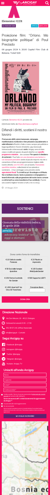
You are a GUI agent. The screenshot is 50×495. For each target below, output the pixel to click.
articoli (35, 26)
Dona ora (25, 299)
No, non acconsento (9, 406)
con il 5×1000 (18, 165)
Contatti (22, 333)
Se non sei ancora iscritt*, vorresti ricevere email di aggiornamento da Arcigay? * (24, 400)
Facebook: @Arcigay (14, 344)
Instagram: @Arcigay (15, 349)
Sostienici (25, 209)
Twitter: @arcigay (13, 354)
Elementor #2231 (15, 120)
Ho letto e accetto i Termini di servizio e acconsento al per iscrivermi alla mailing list (24, 395)
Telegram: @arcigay (14, 359)
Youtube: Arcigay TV (14, 364)
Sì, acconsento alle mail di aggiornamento (15, 404)
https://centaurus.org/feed (28, 124)
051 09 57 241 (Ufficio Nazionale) (19, 328)
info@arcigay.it (11, 333)
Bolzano (43, 26)
